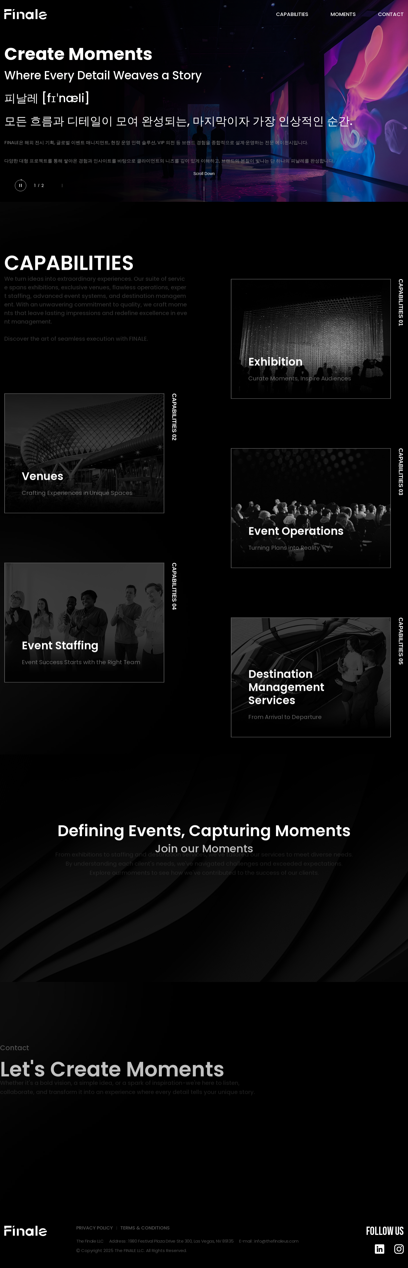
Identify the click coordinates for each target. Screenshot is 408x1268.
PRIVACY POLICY (94, 1228)
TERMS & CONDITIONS (145, 1228)
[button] (54, 185)
